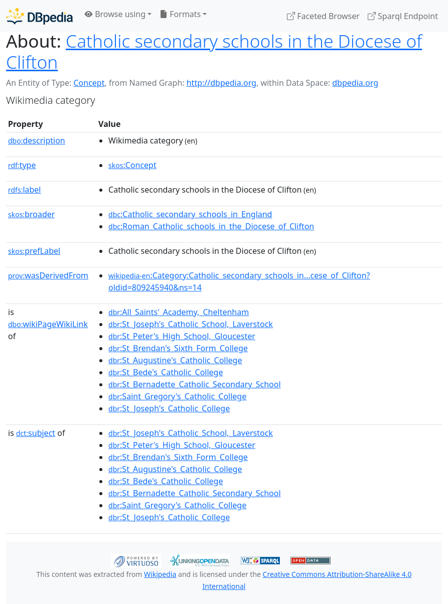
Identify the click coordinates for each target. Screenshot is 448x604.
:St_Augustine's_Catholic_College (175, 360)
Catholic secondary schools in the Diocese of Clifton (214, 51)
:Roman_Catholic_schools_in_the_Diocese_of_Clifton (211, 226)
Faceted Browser (323, 16)
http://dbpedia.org (221, 82)
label (24, 189)
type (22, 165)
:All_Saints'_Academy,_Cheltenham (178, 312)
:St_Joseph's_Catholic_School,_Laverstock (190, 324)
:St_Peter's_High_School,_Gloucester (181, 336)
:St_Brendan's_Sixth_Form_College (178, 348)
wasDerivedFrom (48, 275)
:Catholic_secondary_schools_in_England (190, 214)
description (36, 140)
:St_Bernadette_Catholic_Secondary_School (194, 384)
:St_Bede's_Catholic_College (165, 372)
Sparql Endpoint (403, 16)
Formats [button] (180, 14)
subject (35, 432)
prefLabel (34, 250)
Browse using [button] (115, 14)
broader (31, 214)
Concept (88, 82)
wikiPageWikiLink (48, 324)
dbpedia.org (355, 82)
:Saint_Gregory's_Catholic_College (177, 396)
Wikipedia (160, 574)
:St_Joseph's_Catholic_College (169, 408)
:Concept (132, 165)
